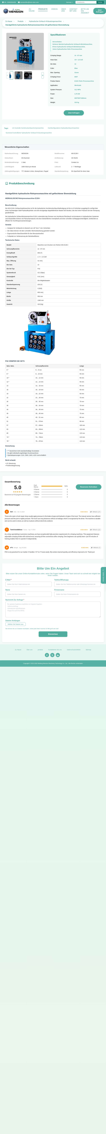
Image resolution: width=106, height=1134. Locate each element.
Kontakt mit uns (73, 10)
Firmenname (59, 590)
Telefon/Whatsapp (61, 580)
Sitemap (88, 651)
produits (40, 651)
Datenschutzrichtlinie (73, 651)
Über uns (63, 10)
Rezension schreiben (88, 487)
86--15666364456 (10, 2)
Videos (54, 9)
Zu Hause (32, 10)
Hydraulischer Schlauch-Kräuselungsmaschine (45, 21)
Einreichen (53, 634)
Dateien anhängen (12, 621)
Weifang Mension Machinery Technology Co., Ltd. (53, 665)
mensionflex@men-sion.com (29, 2)
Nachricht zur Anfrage (14, 600)
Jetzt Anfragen (99, 11)
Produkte (43, 9)
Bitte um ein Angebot (85, 11)
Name (7, 590)
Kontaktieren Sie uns (55, 651)
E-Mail (8, 580)
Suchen (100, 2)
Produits (20, 21)
